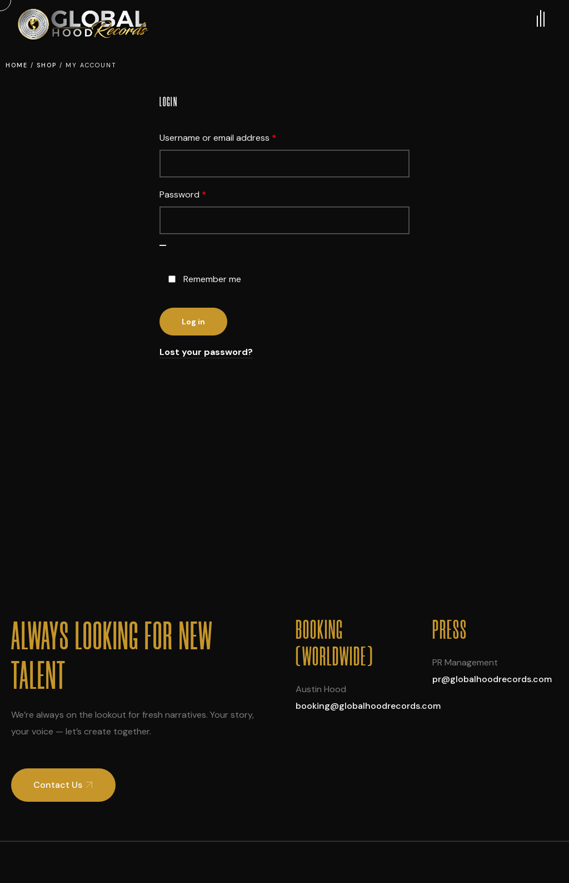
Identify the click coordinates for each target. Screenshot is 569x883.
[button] (63, 785)
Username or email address (235, 136)
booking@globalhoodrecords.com (368, 706)
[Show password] (162, 245)
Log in (193, 322)
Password (200, 193)
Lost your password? (206, 352)
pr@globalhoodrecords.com (492, 679)
